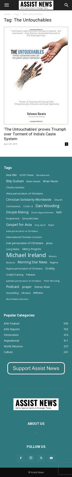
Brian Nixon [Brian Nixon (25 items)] (50, 181)
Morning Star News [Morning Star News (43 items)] (32, 262)
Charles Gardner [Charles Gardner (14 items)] (15, 187)
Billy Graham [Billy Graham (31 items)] (15, 181)
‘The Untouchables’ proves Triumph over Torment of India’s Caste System (35, 134)
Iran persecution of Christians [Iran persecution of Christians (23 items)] (24, 243)
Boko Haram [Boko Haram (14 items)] (33, 181)
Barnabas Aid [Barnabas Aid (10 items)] (42, 175)
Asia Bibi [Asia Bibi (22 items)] (11, 175)
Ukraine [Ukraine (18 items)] (26, 293)
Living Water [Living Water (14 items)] (13, 249)
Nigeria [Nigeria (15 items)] (54, 262)
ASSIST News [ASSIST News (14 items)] (26, 175)
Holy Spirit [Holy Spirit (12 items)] (40, 225)
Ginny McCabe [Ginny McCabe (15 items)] (30, 218)
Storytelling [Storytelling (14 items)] (12, 293)
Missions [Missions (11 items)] (10, 262)
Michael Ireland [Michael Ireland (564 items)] (26, 255)
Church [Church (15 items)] (58, 199)
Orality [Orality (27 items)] (50, 268)
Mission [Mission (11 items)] (53, 256)
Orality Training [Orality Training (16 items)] (14, 274)
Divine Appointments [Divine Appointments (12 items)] (42, 212)
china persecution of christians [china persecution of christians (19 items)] (24, 193)
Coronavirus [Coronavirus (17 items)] (13, 206)
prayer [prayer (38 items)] (27, 287)
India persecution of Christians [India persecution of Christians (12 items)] (22, 231)
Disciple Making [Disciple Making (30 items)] (17, 212)
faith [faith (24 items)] (59, 212)
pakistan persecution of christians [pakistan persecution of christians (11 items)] (23, 280)
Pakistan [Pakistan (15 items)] (30, 274)
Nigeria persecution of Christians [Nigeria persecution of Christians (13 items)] (24, 268)
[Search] (66, 5)
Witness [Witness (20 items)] (38, 293)
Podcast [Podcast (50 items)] (12, 287)
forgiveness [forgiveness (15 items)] (12, 218)
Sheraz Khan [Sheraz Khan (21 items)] (42, 287)
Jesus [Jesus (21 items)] (49, 243)
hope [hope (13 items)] (51, 224)
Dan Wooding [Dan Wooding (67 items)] (47, 206)
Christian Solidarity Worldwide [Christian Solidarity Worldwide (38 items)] (28, 199)
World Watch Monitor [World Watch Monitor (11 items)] (17, 299)
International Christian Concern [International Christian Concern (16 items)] (24, 237)
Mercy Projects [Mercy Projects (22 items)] (31, 249)
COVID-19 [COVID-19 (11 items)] (28, 206)
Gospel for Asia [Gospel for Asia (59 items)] (19, 224)
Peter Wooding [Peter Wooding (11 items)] (52, 280)
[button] (6, 5)
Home (7, 14)
